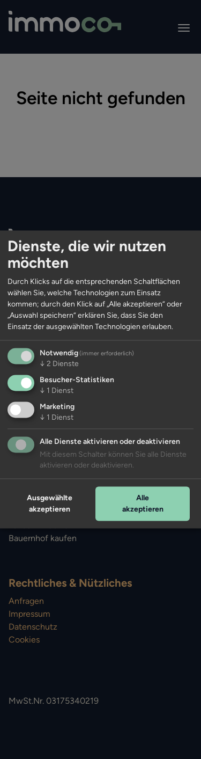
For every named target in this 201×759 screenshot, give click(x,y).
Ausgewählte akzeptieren (49, 503)
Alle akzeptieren (142, 503)
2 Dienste (59, 364)
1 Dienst (56, 391)
